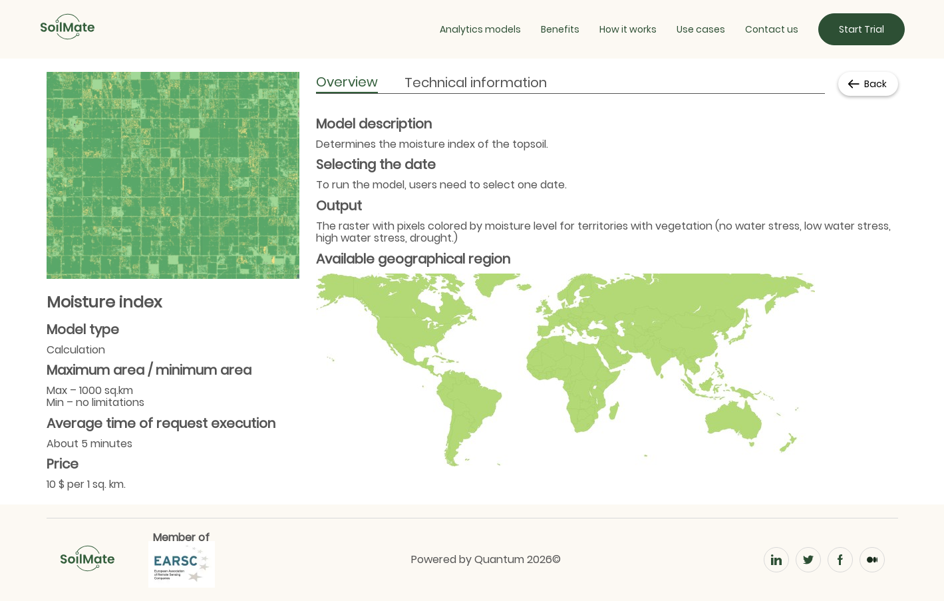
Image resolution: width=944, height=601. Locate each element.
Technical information (475, 82)
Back (867, 84)
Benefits (560, 29)
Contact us (771, 29)
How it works (628, 29)
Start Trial (861, 29)
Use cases (701, 29)
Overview (347, 82)
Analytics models (480, 29)
